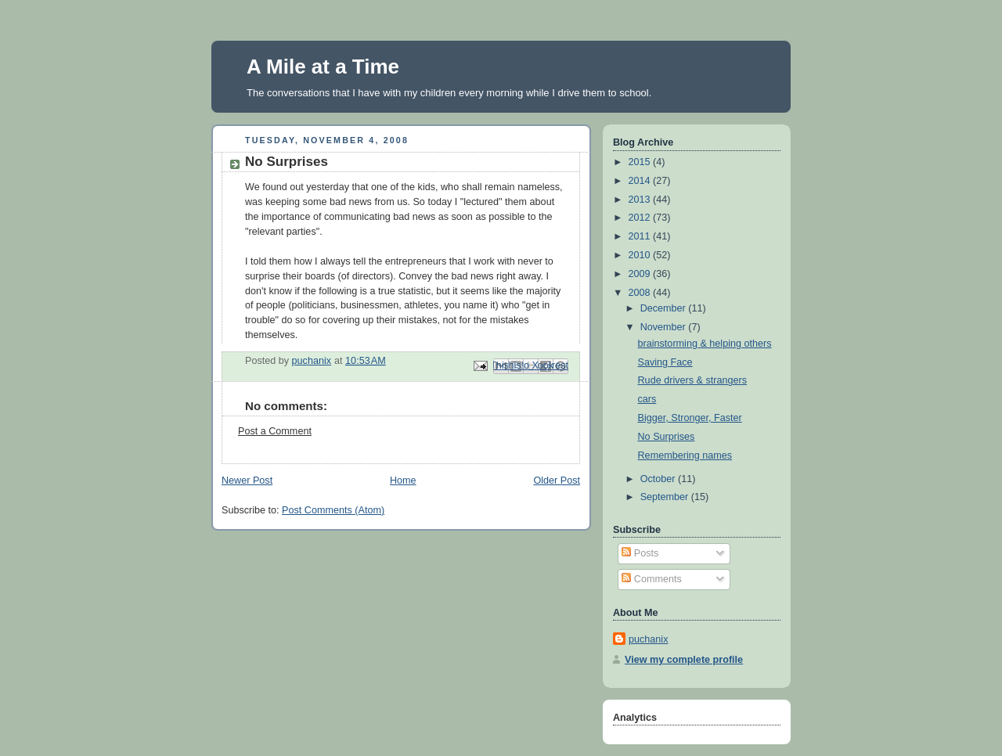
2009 (641, 273)
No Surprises (666, 436)
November (664, 327)
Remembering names (685, 455)
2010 (641, 255)
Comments (651, 579)
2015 (641, 162)
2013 (641, 199)
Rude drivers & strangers (692, 380)
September (665, 496)
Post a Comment (275, 431)
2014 (641, 180)
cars (647, 399)
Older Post (556, 480)
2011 (641, 236)
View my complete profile (684, 659)
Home (403, 480)
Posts (640, 553)
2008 (641, 292)
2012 (641, 217)
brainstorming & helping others (705, 343)
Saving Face (665, 362)
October (659, 478)
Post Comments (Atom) (333, 510)
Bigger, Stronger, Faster (690, 417)
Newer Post (247, 480)
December (664, 308)
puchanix (648, 639)
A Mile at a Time (323, 66)
